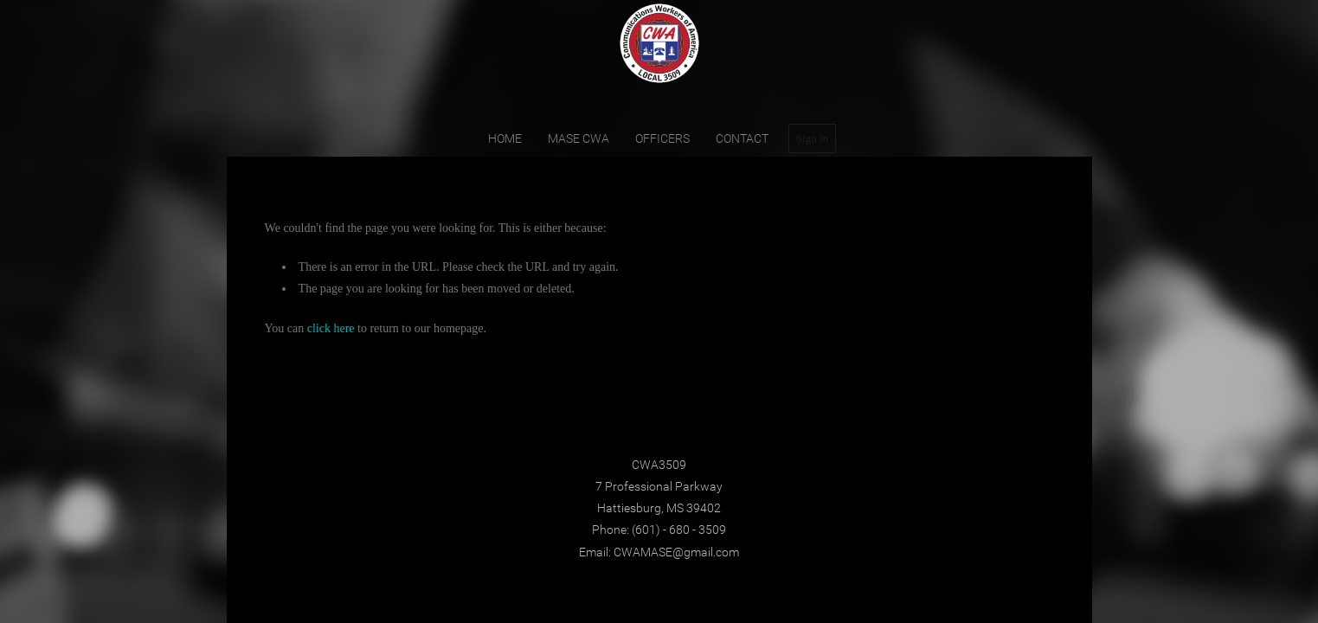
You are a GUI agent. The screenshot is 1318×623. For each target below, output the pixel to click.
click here (331, 328)
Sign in (812, 138)
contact (742, 138)
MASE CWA (578, 138)
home (505, 138)
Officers (662, 138)
